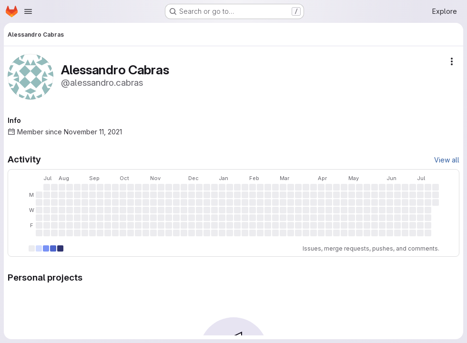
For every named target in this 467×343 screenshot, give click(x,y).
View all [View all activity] (446, 160)
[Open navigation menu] (28, 11)
